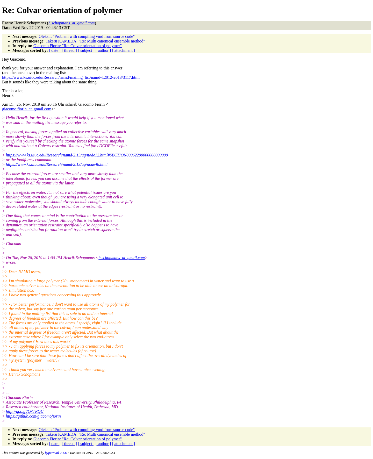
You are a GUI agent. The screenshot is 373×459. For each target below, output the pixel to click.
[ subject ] (86, 50)
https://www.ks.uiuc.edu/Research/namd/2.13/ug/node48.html (56, 164)
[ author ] (103, 50)
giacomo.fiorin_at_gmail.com (26, 109)
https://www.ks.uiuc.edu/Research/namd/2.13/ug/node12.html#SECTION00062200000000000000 (87, 155)
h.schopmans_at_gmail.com (121, 257)
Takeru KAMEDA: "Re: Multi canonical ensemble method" (95, 41)
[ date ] (55, 50)
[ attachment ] (123, 50)
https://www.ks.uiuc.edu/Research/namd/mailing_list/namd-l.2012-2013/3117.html (71, 77)
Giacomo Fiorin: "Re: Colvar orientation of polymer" (77, 46)
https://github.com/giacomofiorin (33, 416)
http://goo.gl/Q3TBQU (25, 411)
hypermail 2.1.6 (56, 453)
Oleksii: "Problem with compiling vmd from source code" (87, 36)
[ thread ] (69, 50)
